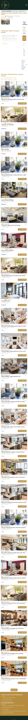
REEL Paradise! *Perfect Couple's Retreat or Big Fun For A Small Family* (13, 578)
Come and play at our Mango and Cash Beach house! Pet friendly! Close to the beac (12, 629)
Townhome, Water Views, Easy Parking (10, 225)
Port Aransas (8, 151)
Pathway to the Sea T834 (7, 124)
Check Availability (24, 38)
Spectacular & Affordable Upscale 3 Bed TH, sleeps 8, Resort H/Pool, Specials (13, 327)
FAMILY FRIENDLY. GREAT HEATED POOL (11, 376)
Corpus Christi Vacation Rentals (8, 697)
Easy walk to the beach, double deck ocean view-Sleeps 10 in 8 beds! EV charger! (13, 553)
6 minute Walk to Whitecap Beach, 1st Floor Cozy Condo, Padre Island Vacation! (13, 352)
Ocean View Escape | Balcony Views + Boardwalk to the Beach (13, 679)
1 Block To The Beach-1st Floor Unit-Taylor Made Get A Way (13, 604)
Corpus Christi (22, 11)
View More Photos (5, 22)
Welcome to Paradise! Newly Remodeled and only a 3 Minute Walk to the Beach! (13, 503)
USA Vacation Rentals (6, 701)
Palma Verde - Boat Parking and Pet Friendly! (12, 653)
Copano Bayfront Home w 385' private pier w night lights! (13, 175)
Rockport (7, 277)
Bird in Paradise (5, 149)
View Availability (22, 103)
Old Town (7, 529)
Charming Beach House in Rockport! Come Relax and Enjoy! (13, 276)
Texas (16, 11)
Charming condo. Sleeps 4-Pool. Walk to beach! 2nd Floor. (13, 427)
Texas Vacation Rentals (7, 699)
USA (13, 11)
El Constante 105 (5, 300)
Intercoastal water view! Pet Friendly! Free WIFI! (13, 401)
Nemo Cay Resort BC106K (7, 200)
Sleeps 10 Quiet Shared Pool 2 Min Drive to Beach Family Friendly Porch (13, 528)
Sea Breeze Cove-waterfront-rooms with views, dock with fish (13, 478)
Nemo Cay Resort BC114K (7, 250)
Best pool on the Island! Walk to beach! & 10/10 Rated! (12, 100)
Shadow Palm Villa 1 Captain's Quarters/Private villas (12, 452)
